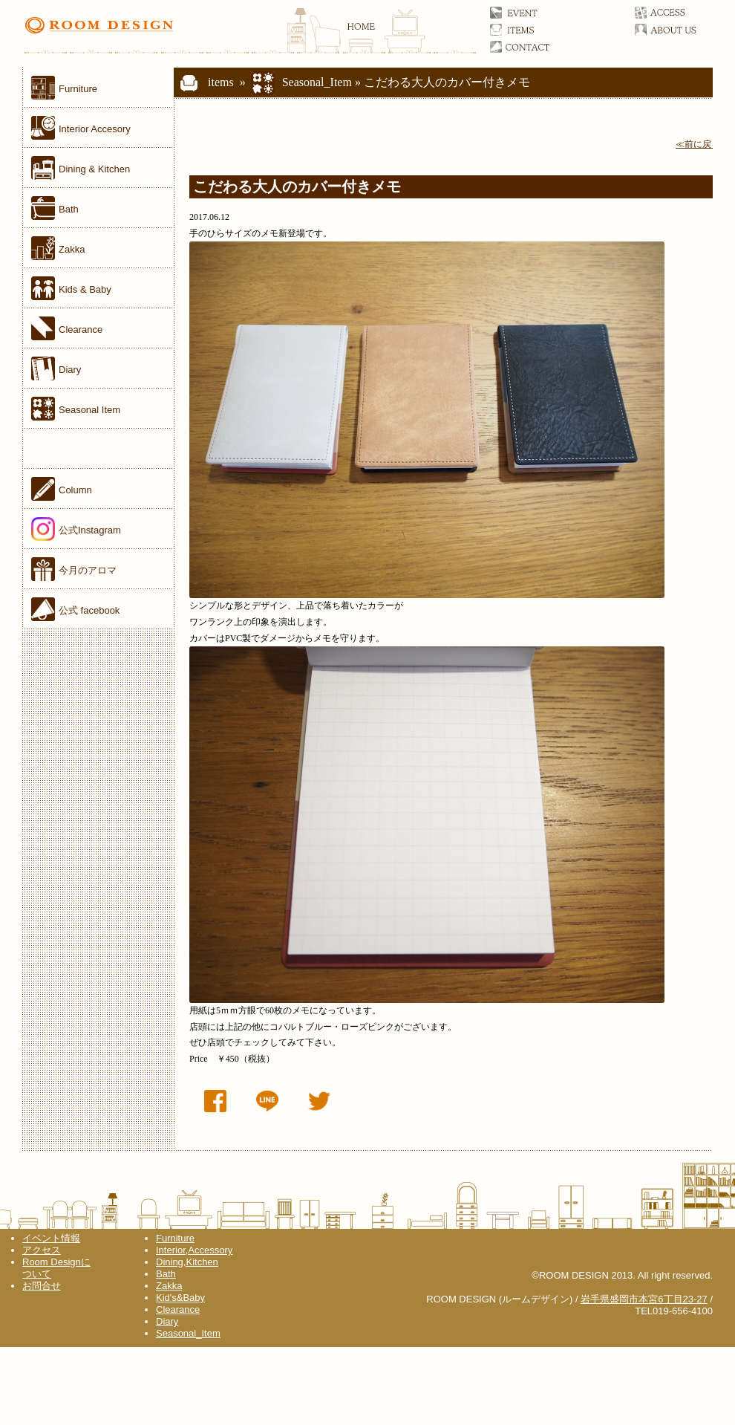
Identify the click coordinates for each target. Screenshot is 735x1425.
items (205, 82)
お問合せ (536, 47)
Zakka (169, 1285)
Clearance (178, 1309)
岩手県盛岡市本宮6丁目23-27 (644, 1299)
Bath (166, 1273)
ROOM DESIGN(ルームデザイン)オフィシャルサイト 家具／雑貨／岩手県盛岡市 (249, 33)
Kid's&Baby (180, 1297)
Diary (167, 1321)
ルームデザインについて (681, 30)
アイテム (536, 30)
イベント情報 (51, 1238)
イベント (536, 13)
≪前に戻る (698, 144)
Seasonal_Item (317, 82)
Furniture (175, 1238)
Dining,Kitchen (187, 1261)
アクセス (681, 13)
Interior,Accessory (194, 1250)
